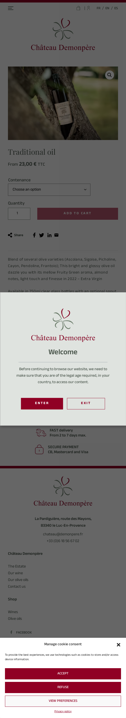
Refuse (63, 688)
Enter (42, 404)
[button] (118, 644)
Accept (63, 674)
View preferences (63, 701)
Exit (86, 404)
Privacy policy (63, 711)
